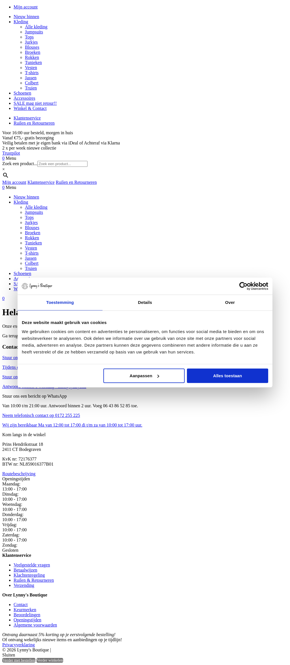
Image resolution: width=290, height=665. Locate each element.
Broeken (32, 52)
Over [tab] (230, 302)
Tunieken (33, 62)
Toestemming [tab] (60, 302)
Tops (29, 37)
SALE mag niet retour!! (35, 103)
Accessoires (24, 98)
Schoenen (22, 93)
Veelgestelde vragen (32, 564)
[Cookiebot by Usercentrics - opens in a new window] (243, 286)
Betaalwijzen (25, 570)
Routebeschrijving (18, 473)
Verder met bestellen (19, 660)
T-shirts (32, 72)
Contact (21, 604)
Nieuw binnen (26, 16)
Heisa (76, 650)
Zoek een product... (19, 163)
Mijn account (26, 7)
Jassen (31, 77)
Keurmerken (25, 609)
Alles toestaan (227, 375)
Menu (11, 158)
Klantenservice (27, 118)
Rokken (32, 57)
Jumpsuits (34, 31)
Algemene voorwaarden (35, 625)
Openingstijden (27, 619)
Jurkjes (31, 42)
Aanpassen (144, 375)
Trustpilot (11, 153)
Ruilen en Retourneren (34, 123)
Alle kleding (36, 26)
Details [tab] (145, 302)
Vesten (31, 67)
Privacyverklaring (18, 644)
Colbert (32, 82)
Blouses (32, 47)
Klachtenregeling (29, 575)
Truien (31, 88)
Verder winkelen (50, 660)
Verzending (24, 585)
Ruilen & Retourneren (34, 580)
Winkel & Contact (30, 108)
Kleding (21, 21)
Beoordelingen (27, 614)
